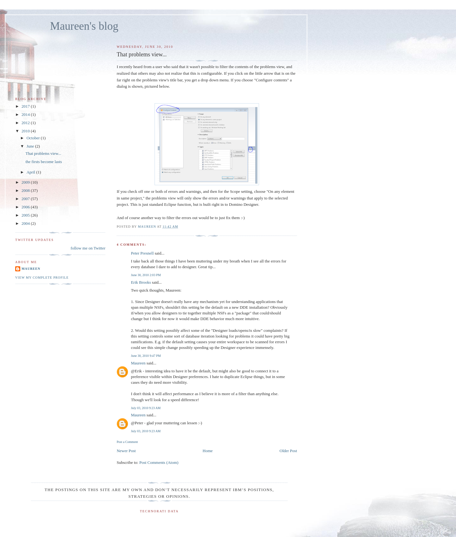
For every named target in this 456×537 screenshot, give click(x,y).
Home (208, 450)
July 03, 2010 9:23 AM (146, 408)
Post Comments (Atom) (159, 462)
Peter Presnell (142, 253)
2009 (26, 182)
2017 (26, 106)
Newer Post (126, 450)
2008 (26, 190)
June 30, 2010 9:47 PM (146, 355)
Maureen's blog (84, 26)
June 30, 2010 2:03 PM (146, 275)
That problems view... (43, 153)
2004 (26, 223)
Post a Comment (127, 442)
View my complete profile (42, 277)
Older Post (288, 450)
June (31, 146)
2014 (26, 114)
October (34, 138)
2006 (26, 207)
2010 (26, 131)
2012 (26, 122)
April (31, 172)
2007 (26, 198)
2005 (26, 215)
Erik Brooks (141, 282)
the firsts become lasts (43, 161)
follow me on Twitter (88, 248)
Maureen (138, 363)
